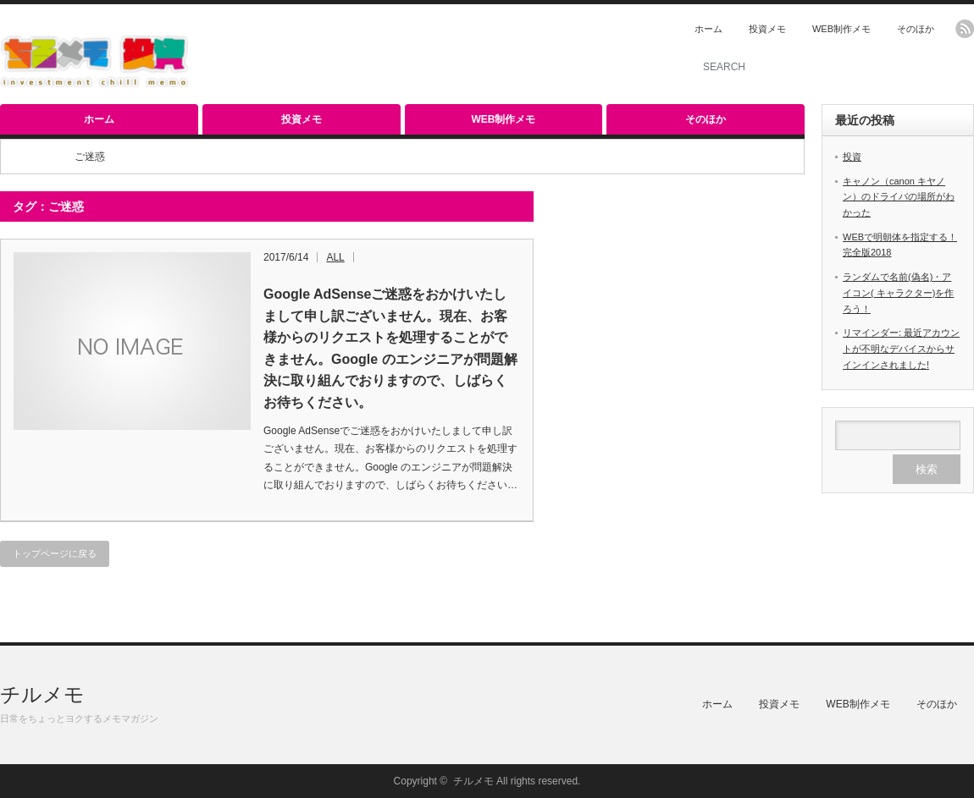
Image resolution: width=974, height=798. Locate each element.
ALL (335, 257)
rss (964, 28)
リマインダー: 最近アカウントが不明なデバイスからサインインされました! (901, 348)
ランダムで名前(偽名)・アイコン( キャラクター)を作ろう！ (898, 292)
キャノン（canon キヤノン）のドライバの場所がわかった (899, 196)
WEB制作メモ (841, 29)
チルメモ (42, 694)
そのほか (915, 29)
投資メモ (767, 29)
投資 (852, 156)
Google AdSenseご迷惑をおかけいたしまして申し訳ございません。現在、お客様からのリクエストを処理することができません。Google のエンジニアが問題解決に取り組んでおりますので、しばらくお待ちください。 (390, 348)
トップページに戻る (55, 553)
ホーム (708, 29)
